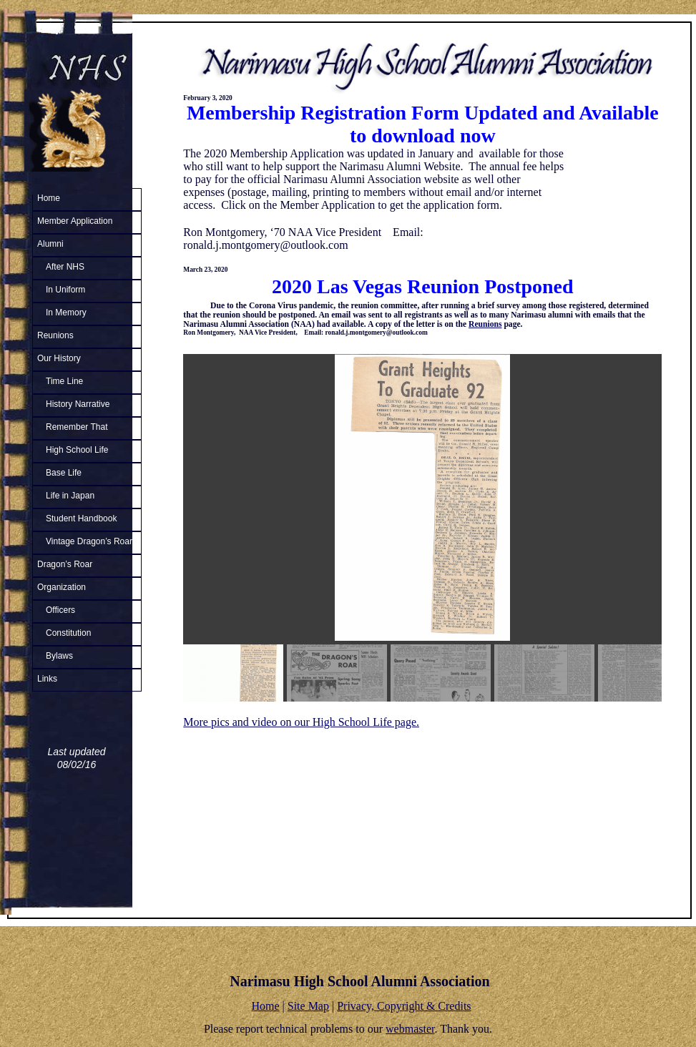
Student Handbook (81, 518)
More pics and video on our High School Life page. (301, 722)
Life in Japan (70, 496)
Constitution (68, 633)
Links (47, 679)
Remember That (76, 427)
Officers (60, 610)
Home (48, 198)
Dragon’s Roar (64, 564)
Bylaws (59, 656)
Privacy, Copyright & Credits (404, 1006)
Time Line (64, 381)
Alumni (50, 244)
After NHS (65, 267)
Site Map (308, 1006)
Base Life (64, 473)
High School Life (77, 450)
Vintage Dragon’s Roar (89, 541)
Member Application (74, 221)
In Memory (66, 313)
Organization (61, 587)
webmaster (410, 1029)
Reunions (55, 335)
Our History (59, 358)
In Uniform (65, 290)
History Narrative (77, 404)
